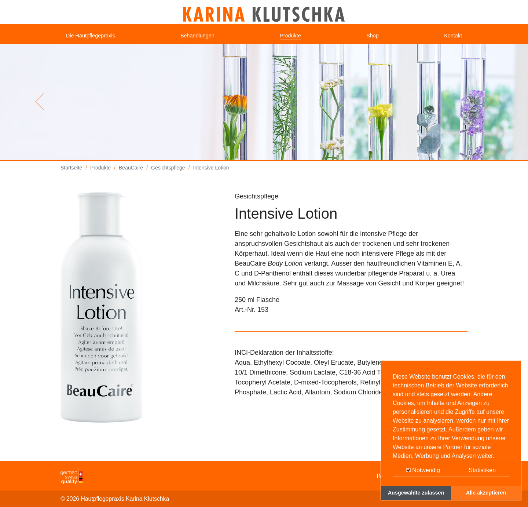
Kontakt (451, 38)
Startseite (71, 173)
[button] (39, 107)
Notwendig (423, 470)
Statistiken (479, 470)
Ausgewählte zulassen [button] (416, 493)
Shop (374, 38)
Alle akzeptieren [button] (486, 493)
